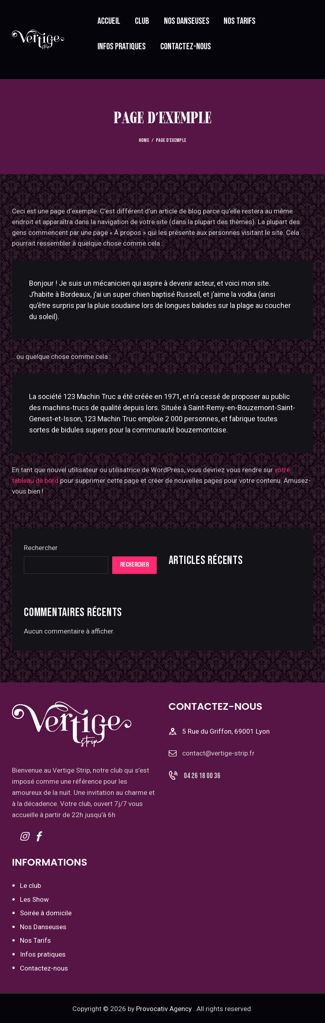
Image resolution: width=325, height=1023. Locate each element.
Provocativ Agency (164, 1007)
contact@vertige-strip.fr (218, 753)
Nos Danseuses (43, 926)
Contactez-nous (44, 967)
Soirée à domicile (46, 912)
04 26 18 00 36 (202, 775)
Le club (30, 885)
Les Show (34, 899)
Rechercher (41, 547)
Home (144, 140)
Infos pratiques (43, 953)
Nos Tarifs (35, 940)
